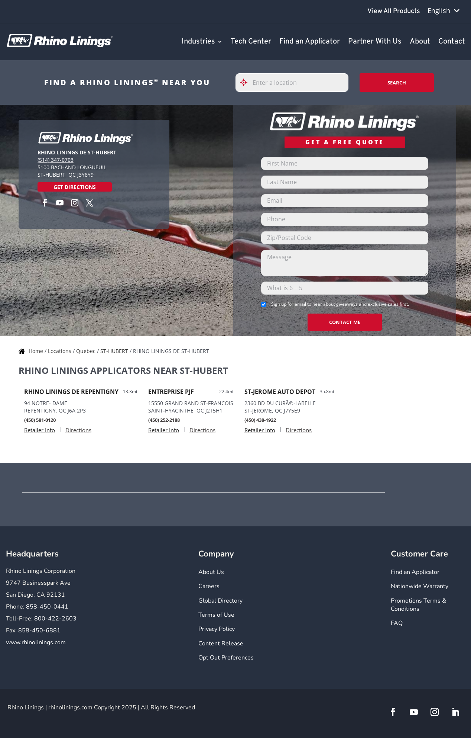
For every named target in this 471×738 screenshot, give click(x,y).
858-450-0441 (47, 607)
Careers (209, 586)
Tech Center (251, 42)
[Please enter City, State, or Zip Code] (292, 82)
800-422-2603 (55, 619)
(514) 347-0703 (56, 159)
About (420, 42)
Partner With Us (375, 42)
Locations (60, 350)
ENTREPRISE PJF (171, 391)
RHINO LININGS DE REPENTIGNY (71, 391)
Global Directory (220, 601)
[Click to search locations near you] (246, 82)
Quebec (86, 350)
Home (37, 350)
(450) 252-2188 (164, 420)
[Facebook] (45, 202)
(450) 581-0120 (40, 420)
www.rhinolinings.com (36, 642)
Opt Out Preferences (226, 658)
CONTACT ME (344, 322)
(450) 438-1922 (260, 420)
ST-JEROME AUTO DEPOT (279, 391)
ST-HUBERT (115, 350)
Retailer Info (39, 430)
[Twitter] (89, 202)
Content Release (220, 643)
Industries (198, 42)
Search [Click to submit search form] (396, 82)
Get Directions (74, 186)
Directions (78, 430)
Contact (451, 42)
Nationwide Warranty (419, 586)
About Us (211, 572)
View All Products (393, 11)
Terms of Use (216, 615)
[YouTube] (60, 202)
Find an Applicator (309, 42)
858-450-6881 (39, 630)
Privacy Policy (216, 629)
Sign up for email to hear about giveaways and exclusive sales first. (340, 304)
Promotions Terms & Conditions (418, 605)
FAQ (397, 623)
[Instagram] (74, 202)
